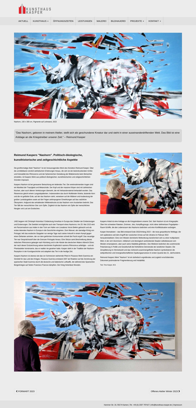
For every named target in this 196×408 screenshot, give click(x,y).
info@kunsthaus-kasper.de (161, 405)
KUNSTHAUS (41, 21)
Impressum (177, 405)
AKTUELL (23, 21)
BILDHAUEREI (118, 21)
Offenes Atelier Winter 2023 (165, 391)
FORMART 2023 (25, 391)
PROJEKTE (137, 21)
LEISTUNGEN (85, 21)
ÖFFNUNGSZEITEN (63, 21)
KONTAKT (155, 21)
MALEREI (101, 21)
